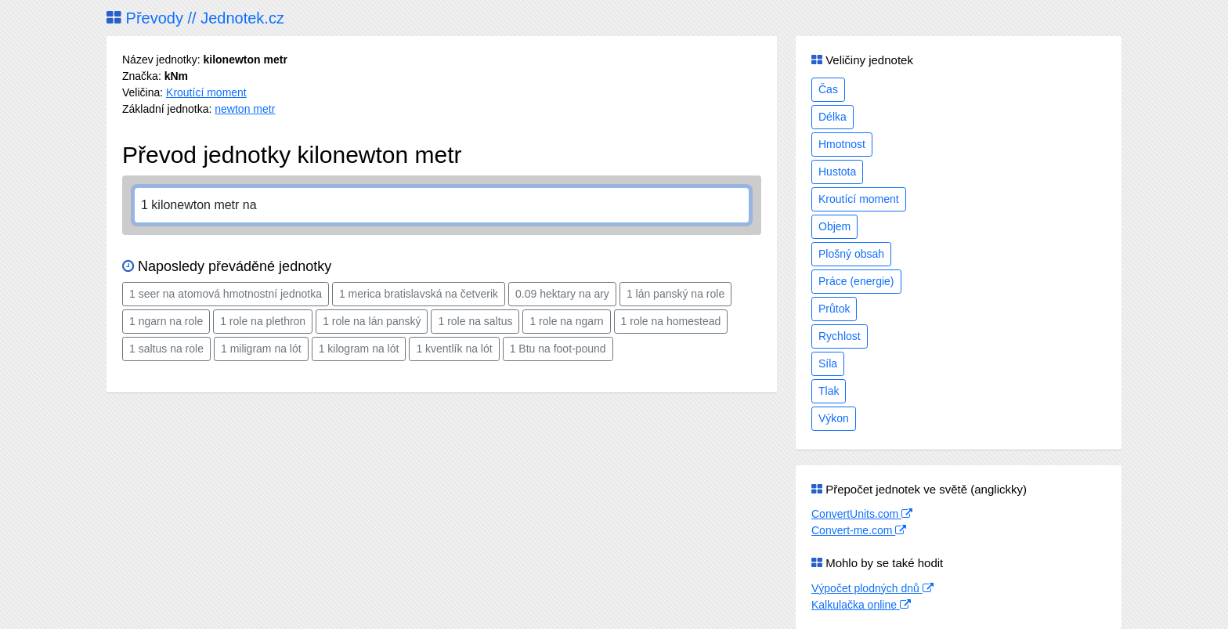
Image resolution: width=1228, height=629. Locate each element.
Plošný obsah (851, 254)
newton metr (245, 109)
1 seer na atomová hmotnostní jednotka (225, 293)
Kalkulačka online (861, 604)
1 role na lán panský (372, 321)
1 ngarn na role (166, 321)
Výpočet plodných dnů (872, 588)
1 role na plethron (262, 321)
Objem (834, 226)
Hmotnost (841, 144)
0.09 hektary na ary (562, 293)
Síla (827, 363)
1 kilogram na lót (359, 348)
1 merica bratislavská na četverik (418, 293)
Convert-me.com (858, 530)
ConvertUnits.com (861, 514)
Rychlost (839, 336)
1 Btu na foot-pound (558, 348)
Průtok (834, 308)
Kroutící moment (206, 92)
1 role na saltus (475, 321)
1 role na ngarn (566, 321)
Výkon (833, 418)
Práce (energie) (856, 281)
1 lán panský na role (675, 293)
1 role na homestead (671, 321)
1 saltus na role (166, 348)
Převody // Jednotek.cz (195, 18)
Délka (832, 116)
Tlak (828, 391)
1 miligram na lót (261, 348)
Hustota (837, 171)
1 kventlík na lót (454, 348)
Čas (828, 89)
